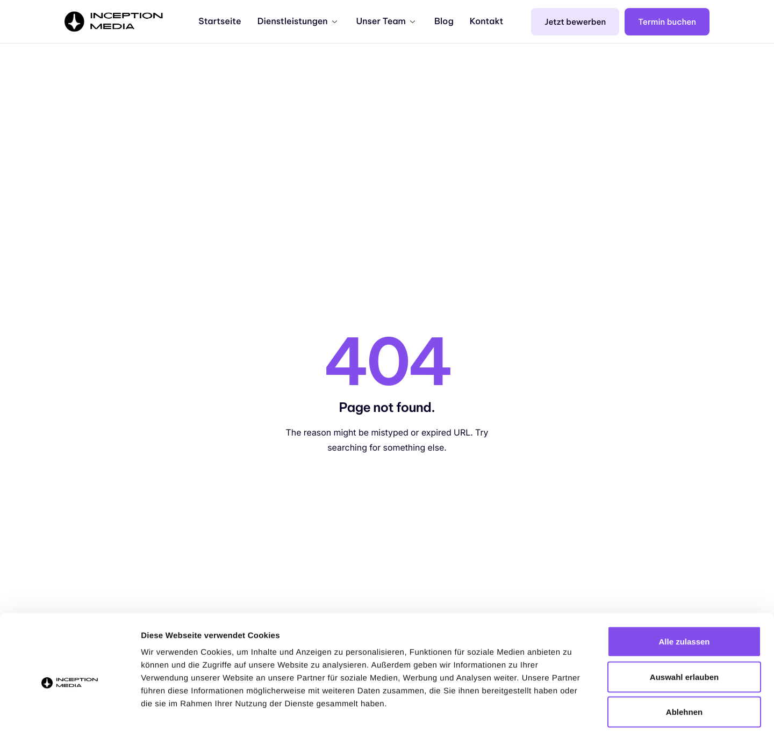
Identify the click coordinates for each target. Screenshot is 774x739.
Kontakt (487, 21)
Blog (444, 21)
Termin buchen (667, 22)
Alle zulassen (684, 598)
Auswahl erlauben (684, 633)
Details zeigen (571, 717)
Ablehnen (684, 668)
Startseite (219, 21)
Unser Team (385, 21)
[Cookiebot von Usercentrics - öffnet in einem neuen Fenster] (70, 718)
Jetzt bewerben (575, 22)
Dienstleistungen (297, 21)
